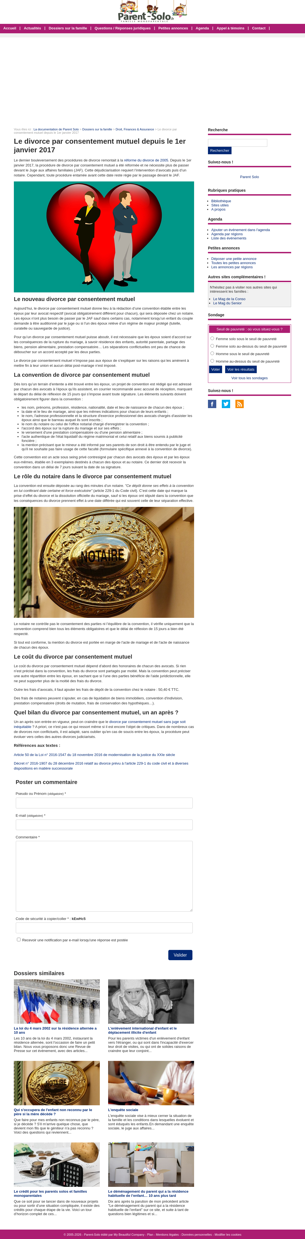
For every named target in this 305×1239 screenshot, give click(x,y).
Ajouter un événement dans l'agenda (240, 230)
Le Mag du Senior (227, 303)
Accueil (9, 28)
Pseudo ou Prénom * (41, 794)
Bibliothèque (221, 201)
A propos (218, 209)
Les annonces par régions (232, 267)
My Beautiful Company (129, 1234)
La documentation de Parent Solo (56, 129)
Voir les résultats (241, 369)
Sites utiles (220, 205)
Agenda (202, 28)
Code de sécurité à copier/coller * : (51, 919)
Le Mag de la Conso (229, 299)
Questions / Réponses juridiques (123, 28)
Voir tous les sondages (250, 378)
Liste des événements (228, 238)
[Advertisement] (152, 79)
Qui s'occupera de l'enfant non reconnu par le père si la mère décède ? (53, 1112)
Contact (258, 28)
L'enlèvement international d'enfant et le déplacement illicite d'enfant (142, 1030)
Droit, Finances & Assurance (135, 129)
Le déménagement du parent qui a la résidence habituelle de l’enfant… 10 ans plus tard (148, 1193)
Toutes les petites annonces (233, 263)
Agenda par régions (227, 234)
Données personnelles (197, 1234)
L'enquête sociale (123, 1110)
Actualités (32, 28)
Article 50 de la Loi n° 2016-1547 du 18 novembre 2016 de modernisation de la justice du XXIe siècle (94, 755)
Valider (180, 955)
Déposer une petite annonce (233, 259)
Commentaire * (28, 837)
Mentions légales (167, 1234)
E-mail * (30, 815)
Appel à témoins (230, 28)
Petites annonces (173, 28)
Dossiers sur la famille (68, 28)
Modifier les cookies (228, 1234)
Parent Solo (249, 177)
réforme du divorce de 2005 (146, 160)
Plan (150, 1234)
